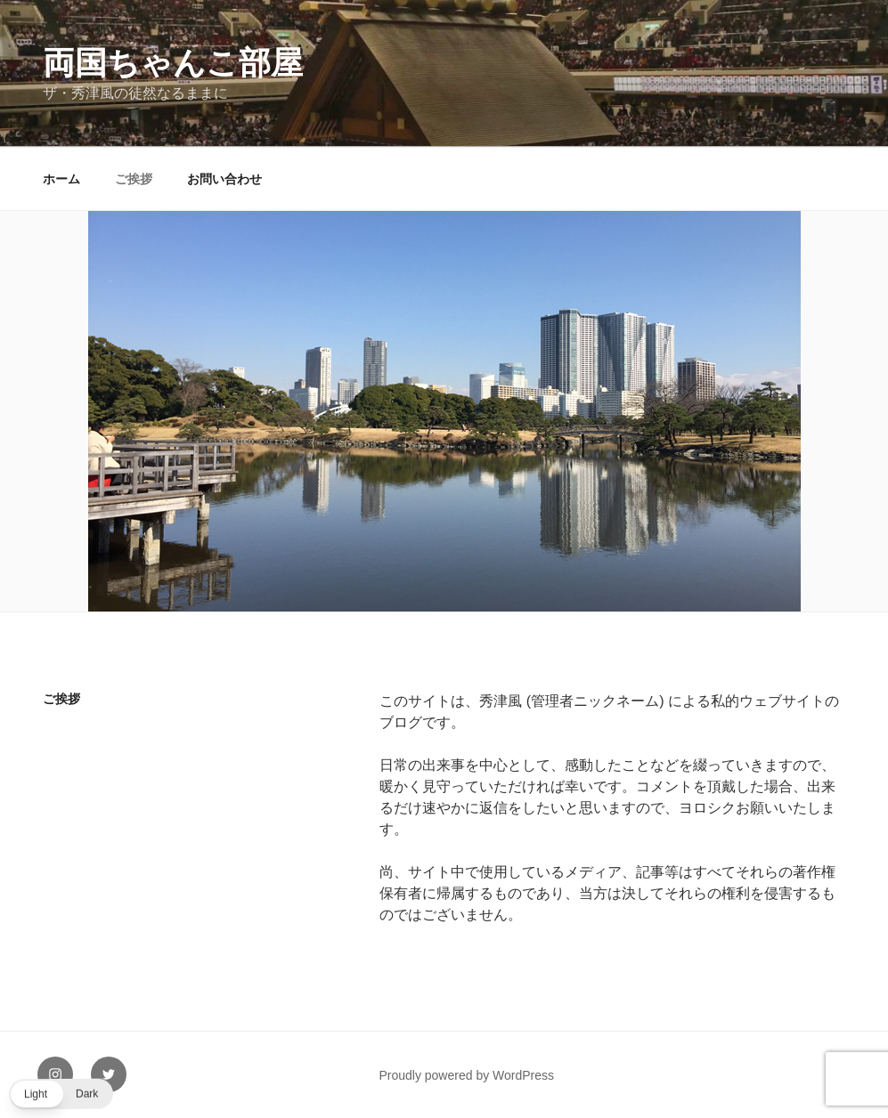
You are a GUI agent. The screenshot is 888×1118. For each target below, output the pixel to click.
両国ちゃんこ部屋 (173, 63)
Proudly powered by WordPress (466, 1075)
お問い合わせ (224, 179)
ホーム (61, 179)
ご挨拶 (133, 179)
